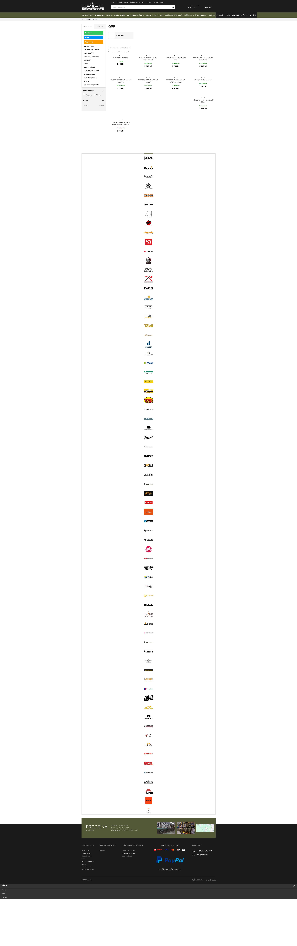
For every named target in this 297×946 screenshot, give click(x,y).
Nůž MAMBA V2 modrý (120, 58)
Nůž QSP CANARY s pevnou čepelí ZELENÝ (148, 59)
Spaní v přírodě (166, 15)
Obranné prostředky (135, 15)
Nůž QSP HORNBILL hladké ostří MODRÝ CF (120, 81)
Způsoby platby (86, 851)
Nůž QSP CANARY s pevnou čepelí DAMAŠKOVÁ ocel (121, 123)
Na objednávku (89, 95)
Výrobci (100, 26)
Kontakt (149, 2)
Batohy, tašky (87, 15)
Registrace (102, 851)
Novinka (88, 33)
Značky (253, 15)
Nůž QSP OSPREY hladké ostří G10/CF (148, 81)
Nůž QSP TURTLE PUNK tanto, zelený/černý (203, 59)
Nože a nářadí (119, 15)
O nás (112, 2)
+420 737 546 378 (204, 851)
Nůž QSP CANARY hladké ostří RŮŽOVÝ (203, 101)
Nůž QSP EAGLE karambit (203, 80)
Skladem (98, 95)
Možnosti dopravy (86, 853)
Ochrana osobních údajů (128, 851)
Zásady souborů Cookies (128, 853)
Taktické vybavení (216, 15)
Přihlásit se (193, 8)
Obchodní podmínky (122, 2)
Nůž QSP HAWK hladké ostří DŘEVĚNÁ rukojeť (175, 81)
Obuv (156, 15)
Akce (87, 37)
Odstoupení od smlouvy (88, 869)
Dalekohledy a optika (103, 15)
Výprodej (89, 42)
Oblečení (149, 15)
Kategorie (87, 26)
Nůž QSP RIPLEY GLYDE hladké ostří (176, 59)
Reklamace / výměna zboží (137, 2)
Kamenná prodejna (158, 2)
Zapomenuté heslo (127, 856)
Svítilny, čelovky (200, 15)
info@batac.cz (201, 855)
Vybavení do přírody (240, 15)
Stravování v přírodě (183, 15)
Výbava (227, 15)
